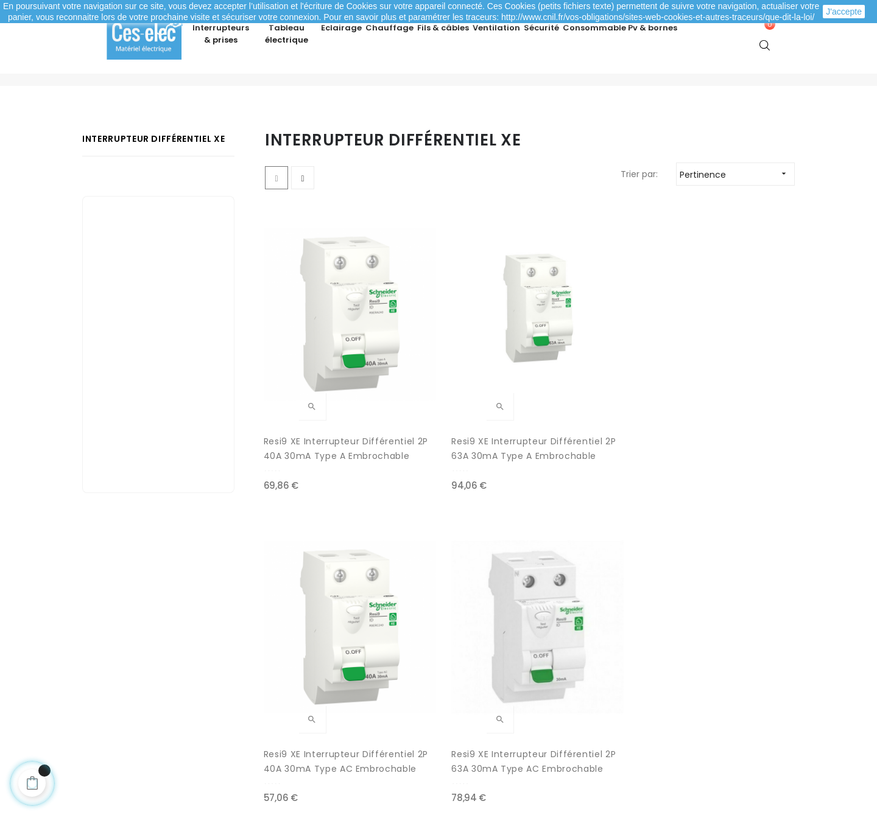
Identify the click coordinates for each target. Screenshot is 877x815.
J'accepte (844, 11)
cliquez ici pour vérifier (551, 744)
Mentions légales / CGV (323, 699)
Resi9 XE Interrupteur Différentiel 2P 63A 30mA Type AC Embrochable (733, 418)
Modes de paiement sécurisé (336, 650)
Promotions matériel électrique (514, 699)
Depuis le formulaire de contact (689, 693)
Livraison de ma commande (334, 674)
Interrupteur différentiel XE (153, 174)
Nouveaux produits (487, 674)
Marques (466, 723)
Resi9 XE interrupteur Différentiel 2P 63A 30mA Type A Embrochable (459, 418)
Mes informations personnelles (165, 699)
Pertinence (737, 209)
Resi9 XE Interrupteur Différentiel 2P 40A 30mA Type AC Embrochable (597, 418)
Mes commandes (137, 650)
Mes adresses (129, 674)
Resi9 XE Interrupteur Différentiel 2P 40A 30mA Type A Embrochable (323, 418)
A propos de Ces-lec (664, 717)
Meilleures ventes (484, 650)
